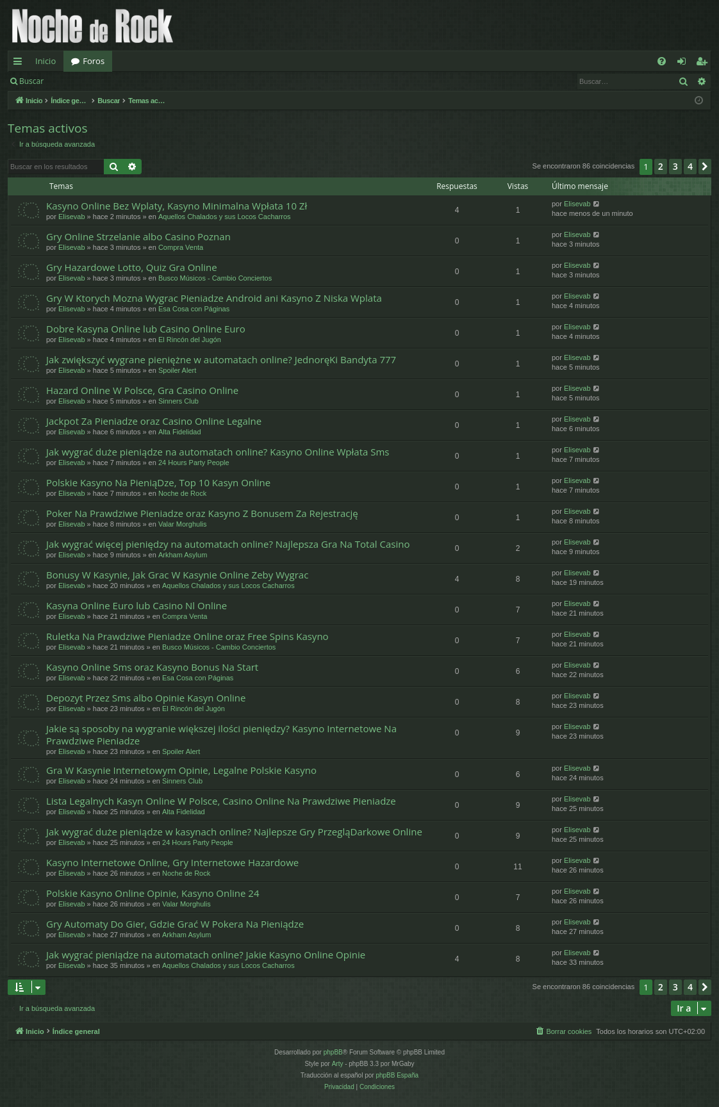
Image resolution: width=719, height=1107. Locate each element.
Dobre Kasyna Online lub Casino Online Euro (145, 328)
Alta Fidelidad (179, 432)
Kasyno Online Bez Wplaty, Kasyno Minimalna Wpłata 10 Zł (176, 205)
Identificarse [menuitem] (684, 63)
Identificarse (84, 81)
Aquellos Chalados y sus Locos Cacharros (224, 216)
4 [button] (690, 166)
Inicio (45, 61)
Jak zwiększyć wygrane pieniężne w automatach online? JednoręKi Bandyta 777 (221, 359)
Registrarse (145, 81)
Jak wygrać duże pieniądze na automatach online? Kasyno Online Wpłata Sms (218, 451)
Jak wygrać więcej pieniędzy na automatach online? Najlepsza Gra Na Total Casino (227, 543)
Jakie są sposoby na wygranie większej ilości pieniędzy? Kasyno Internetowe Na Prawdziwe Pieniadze (221, 734)
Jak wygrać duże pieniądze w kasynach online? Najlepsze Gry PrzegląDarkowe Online (234, 831)
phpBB (333, 1052)
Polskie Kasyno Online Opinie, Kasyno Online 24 (152, 893)
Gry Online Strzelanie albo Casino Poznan (138, 236)
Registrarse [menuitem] (704, 63)
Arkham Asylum (182, 555)
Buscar (31, 81)
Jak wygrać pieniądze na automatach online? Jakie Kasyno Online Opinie (205, 954)
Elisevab (71, 216)
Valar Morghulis (182, 524)
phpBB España (397, 1075)
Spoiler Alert (177, 370)
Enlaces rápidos (20, 63)
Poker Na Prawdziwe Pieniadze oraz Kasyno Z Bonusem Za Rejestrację (202, 513)
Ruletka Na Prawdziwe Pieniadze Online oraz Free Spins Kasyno (187, 636)
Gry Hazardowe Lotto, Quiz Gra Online (131, 267)
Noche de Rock (182, 493)
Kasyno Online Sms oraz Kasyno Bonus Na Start (152, 666)
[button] (704, 166)
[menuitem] (662, 61)
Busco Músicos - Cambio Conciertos (215, 278)
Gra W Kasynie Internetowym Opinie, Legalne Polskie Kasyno (181, 770)
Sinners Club (178, 401)
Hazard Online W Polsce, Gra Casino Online (142, 390)
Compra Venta (180, 247)
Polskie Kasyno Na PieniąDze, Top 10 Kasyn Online (158, 482)
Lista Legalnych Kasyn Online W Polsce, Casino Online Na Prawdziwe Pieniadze (221, 800)
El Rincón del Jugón (189, 339)
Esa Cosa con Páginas (193, 309)
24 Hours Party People (193, 462)
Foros (93, 61)
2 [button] (660, 166)
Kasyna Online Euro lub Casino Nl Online (136, 605)
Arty (337, 1063)
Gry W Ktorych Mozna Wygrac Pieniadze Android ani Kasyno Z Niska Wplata (214, 297)
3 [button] (675, 166)
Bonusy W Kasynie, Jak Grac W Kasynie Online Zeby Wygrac (177, 574)
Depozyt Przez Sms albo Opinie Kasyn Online (145, 697)
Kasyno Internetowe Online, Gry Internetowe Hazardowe (172, 862)
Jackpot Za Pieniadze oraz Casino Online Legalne (153, 420)
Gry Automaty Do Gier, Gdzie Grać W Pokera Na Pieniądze (175, 923)
